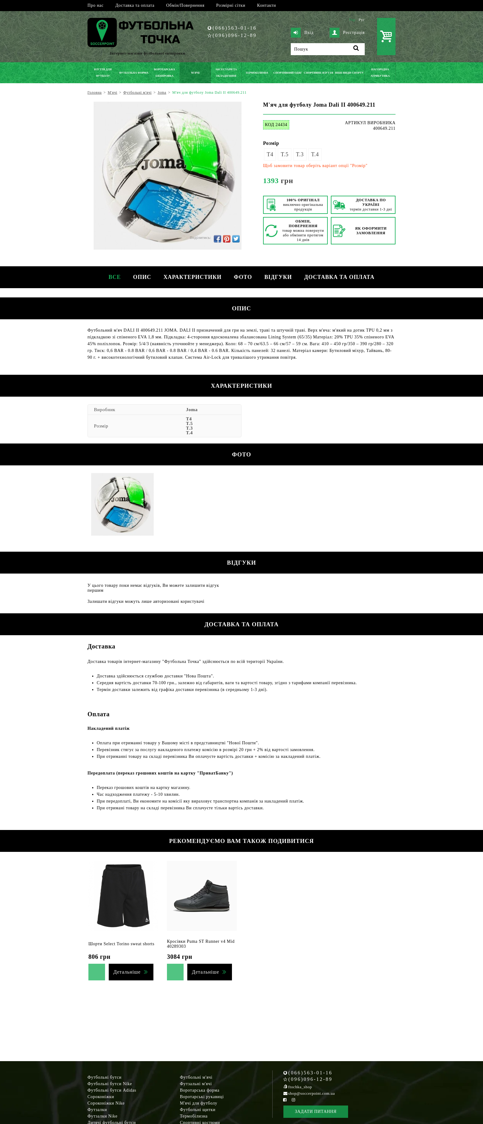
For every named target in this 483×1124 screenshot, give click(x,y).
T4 (270, 154)
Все (114, 277)
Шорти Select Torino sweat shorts (121, 944)
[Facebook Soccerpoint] (285, 1099)
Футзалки (97, 1109)
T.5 (284, 154)
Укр (352, 20)
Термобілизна (194, 1116)
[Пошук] (328, 49)
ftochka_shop (300, 1087)
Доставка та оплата (134, 5)
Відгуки (278, 277)
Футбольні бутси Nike (109, 1083)
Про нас (95, 5)
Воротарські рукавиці (202, 1096)
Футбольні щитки (198, 1109)
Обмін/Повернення (185, 5)
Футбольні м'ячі (196, 1077)
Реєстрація (347, 33)
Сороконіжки (100, 1096)
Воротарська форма (199, 1090)
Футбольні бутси (104, 1077)
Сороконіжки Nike (106, 1103)
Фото (243, 277)
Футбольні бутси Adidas (111, 1090)
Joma (192, 409)
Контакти (266, 5)
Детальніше (126, 972)
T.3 (300, 154)
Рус (362, 20)
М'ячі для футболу (198, 1103)
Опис (142, 277)
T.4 (315, 154)
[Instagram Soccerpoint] (293, 1099)
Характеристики (192, 277)
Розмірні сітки (231, 5)
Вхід (302, 33)
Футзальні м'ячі (196, 1083)
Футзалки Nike (102, 1116)
